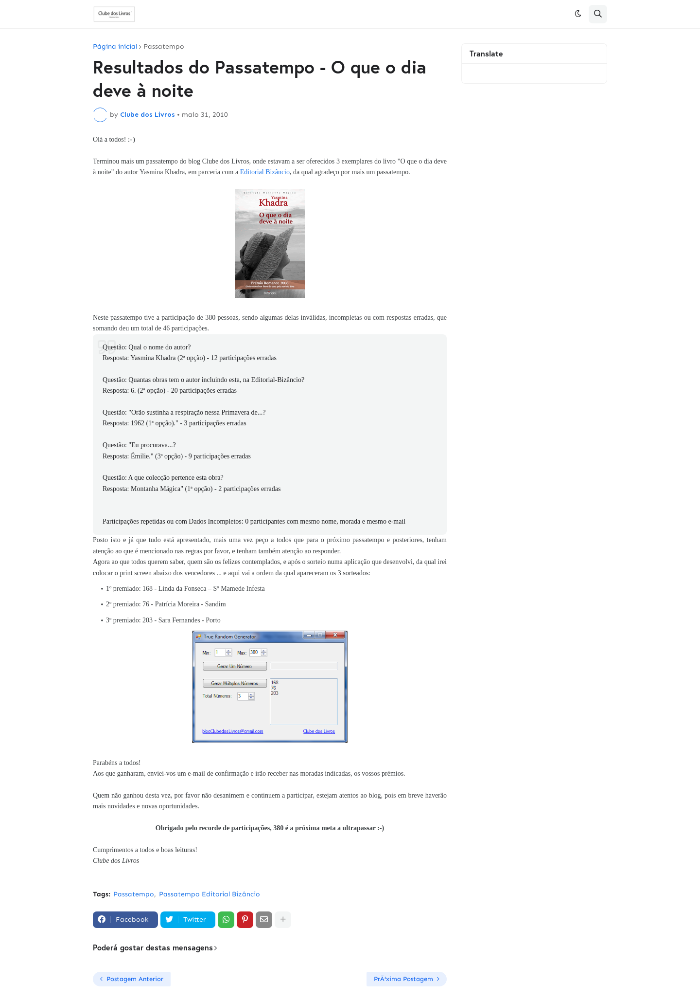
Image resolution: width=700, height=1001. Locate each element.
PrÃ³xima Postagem (403, 979)
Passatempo (163, 46)
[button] (578, 14)
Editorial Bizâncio (265, 172)
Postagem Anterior (134, 979)
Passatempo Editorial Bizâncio (209, 894)
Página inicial (115, 46)
